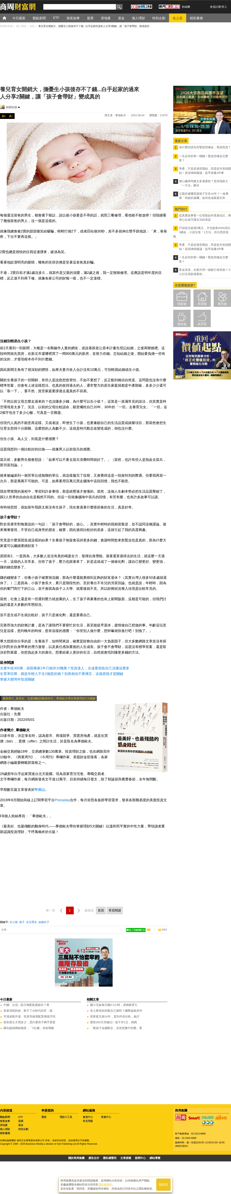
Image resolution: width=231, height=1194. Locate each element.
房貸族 (202, 303)
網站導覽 (155, 1158)
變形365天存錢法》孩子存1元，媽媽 (113, 1022)
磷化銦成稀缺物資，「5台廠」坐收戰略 (28, 1028)
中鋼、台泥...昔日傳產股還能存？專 (26, 1004)
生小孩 (14, 922)
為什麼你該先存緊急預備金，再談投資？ (205, 147)
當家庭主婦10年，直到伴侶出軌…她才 (115, 1016)
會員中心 (88, 1117)
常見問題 (88, 1121)
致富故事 (5, 1121)
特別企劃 (23, 1129)
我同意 (163, 1184)
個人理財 (5, 1129)
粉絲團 (186, 6)
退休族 (182, 324)
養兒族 (222, 303)
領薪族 (182, 303)
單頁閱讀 (115, 910)
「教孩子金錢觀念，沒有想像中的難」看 (116, 1028)
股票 (20, 1121)
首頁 (8, 17)
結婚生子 (43, 922)
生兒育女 (31, 922)
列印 (164, 929)
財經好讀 (11, 107)
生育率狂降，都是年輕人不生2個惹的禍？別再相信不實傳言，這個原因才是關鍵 (61, 674)
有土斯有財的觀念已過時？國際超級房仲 (116, 1010)
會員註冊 (215, 6)
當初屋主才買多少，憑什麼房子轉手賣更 (29, 1022)
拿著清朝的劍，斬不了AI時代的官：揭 (27, 1010)
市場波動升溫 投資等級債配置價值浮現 (29, 1016)
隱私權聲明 (109, 1158)
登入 (224, 6)
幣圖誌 (40, 790)
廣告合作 (93, 1158)
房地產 (4, 1125)
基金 (20, 1125)
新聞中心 (140, 1158)
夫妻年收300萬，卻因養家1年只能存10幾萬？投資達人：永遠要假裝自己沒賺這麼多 (64, 668)
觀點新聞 (5, 1117)
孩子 (22, 922)
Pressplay (62, 800)
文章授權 (125, 1158)
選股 (43, 1117)
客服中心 (106, 1117)
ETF (20, 1117)
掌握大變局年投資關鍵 (17, 679)
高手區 (202, 324)
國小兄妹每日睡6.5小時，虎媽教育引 (113, 1004)
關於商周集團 (76, 1158)
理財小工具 (66, 1117)
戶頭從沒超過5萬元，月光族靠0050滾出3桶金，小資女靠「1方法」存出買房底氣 (201, 232)
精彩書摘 (5, 1133)
